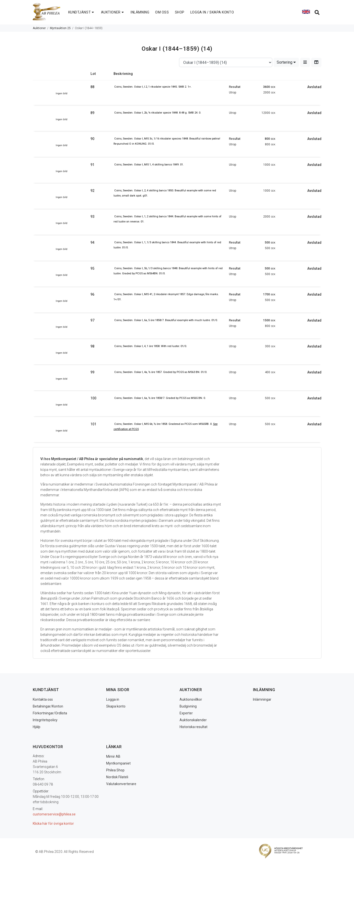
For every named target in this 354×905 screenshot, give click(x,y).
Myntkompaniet (118, 763)
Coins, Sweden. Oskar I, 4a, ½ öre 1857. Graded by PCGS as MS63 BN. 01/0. (160, 372)
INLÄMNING (140, 12)
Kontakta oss (43, 699)
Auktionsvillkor (191, 699)
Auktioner (39, 28)
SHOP (179, 12)
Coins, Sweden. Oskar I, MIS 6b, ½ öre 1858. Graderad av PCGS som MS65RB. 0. (163, 424)
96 (92, 294)
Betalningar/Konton (48, 706)
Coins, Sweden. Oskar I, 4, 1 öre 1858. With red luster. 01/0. (150, 346)
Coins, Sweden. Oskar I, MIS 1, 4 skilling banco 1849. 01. (149, 164)
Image (62, 75)
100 (93, 398)
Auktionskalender (193, 720)
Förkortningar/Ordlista (50, 713)
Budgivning (188, 706)
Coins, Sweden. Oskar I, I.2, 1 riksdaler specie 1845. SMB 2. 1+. (153, 86)
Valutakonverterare (121, 784)
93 (92, 217)
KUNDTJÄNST (81, 12)
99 (92, 372)
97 (92, 320)
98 (92, 346)
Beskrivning (123, 74)
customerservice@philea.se (54, 814)
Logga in (112, 699)
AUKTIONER (113, 12)
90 (92, 139)
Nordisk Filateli (117, 777)
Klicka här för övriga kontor (53, 823)
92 (92, 191)
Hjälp (36, 727)
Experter (186, 713)
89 (92, 113)
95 (92, 268)
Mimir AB (113, 756)
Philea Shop (115, 770)
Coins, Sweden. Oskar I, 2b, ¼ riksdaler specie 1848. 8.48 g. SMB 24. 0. (157, 112)
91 (92, 165)
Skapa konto (116, 706)
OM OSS (162, 12)
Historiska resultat (193, 727)
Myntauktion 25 (60, 28)
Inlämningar (262, 699)
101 (93, 424)
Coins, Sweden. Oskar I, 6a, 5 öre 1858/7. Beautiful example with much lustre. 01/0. (166, 320)
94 (92, 242)
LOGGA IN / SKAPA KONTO (212, 12)
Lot (93, 74)
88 (92, 87)
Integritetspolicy (45, 720)
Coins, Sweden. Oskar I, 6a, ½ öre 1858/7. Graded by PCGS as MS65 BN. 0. (160, 398)
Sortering (286, 62)
